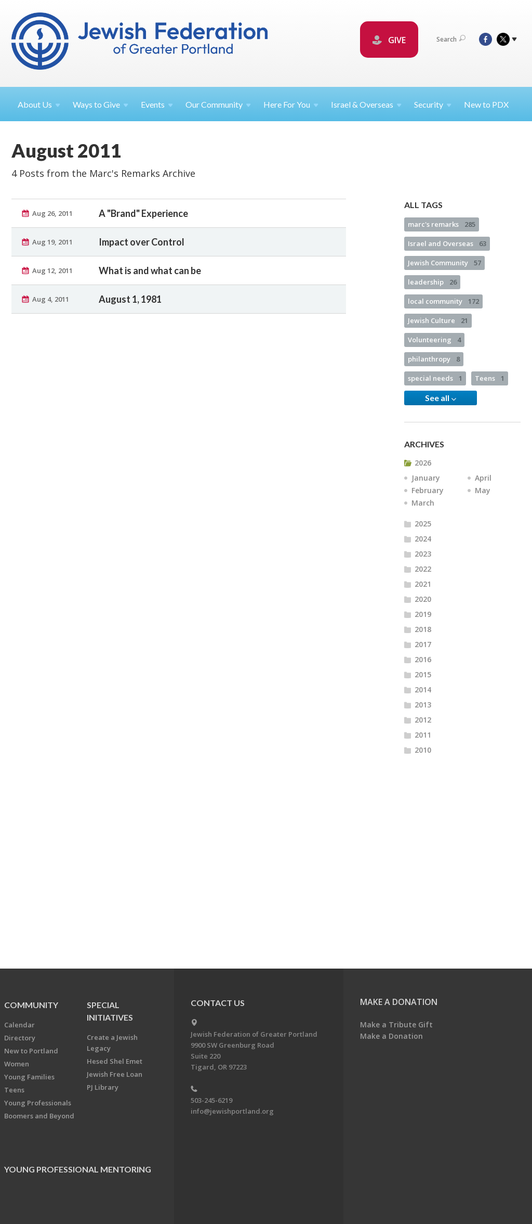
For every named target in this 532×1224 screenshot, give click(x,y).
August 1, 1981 (130, 333)
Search (451, 39)
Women (16, 1063)
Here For (290, 104)
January (425, 512)
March (422, 537)
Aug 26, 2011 (52, 247)
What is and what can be (150, 305)
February (427, 525)
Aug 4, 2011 (50, 333)
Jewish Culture (438, 354)
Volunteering (434, 374)
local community (443, 335)
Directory (19, 1037)
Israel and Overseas (447, 277)
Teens (489, 412)
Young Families (29, 1076)
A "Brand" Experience (143, 247)
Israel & (366, 104)
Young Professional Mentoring (77, 1169)
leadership (432, 316)
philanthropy (434, 393)
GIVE (389, 40)
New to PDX (486, 104)
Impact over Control (141, 276)
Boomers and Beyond (39, 1115)
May (482, 525)
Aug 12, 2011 (52, 305)
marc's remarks (441, 258)
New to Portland (31, 1050)
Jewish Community (444, 297)
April (483, 512)
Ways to (100, 104)
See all (440, 432)
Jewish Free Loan (114, 1074)
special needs (435, 412)
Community (31, 1005)
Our (218, 104)
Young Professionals (37, 1102)
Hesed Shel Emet (114, 1061)
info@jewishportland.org (232, 1111)
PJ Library (102, 1087)
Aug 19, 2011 (52, 276)
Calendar (19, 1024)
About (39, 104)
